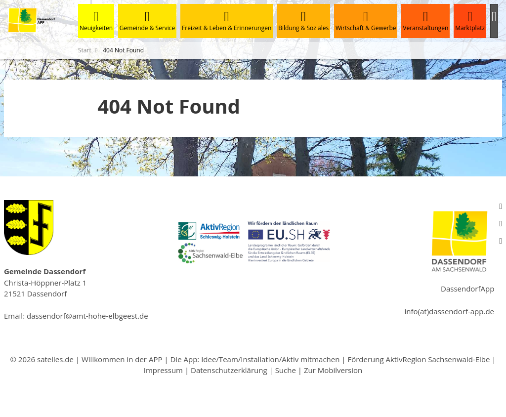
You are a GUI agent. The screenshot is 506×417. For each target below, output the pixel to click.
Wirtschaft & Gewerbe (366, 21)
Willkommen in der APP (122, 359)
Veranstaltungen (425, 21)
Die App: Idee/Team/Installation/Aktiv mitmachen (254, 359)
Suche (285, 370)
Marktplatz (470, 21)
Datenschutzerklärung (229, 370)
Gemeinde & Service (147, 21)
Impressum (163, 370)
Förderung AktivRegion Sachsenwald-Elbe (418, 359)
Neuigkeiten (96, 21)
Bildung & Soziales (303, 21)
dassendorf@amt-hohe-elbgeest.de (87, 316)
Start (84, 50)
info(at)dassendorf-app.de (449, 311)
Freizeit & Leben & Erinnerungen (226, 21)
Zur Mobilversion (333, 370)
